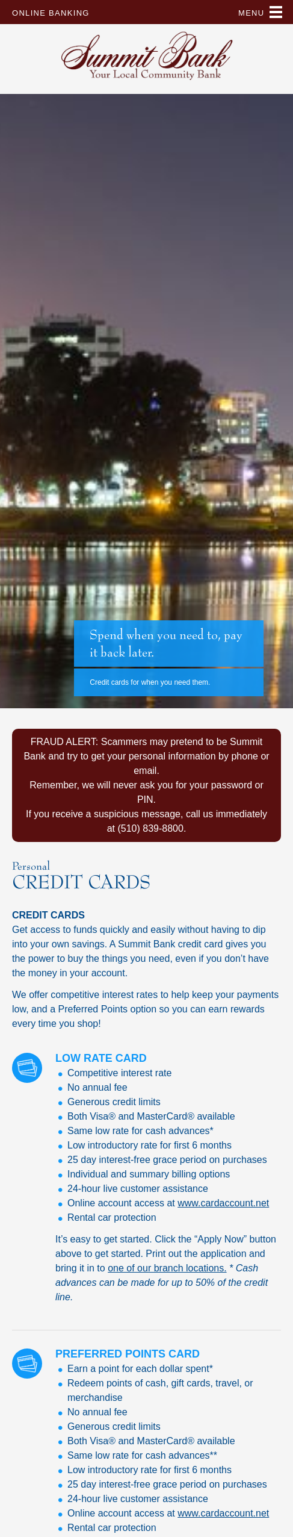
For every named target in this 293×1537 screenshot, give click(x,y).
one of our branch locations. (167, 1268)
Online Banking (51, 12)
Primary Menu (276, 12)
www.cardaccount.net (223, 1203)
